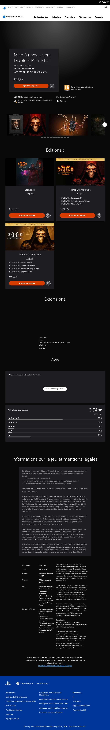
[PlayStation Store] (13, 14)
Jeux (9, 7)
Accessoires (38, 7)
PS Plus (28, 7)
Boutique (60, 7)
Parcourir (99, 14)
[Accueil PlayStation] (4, 7)
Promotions (70, 14)
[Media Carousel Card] (26, 122)
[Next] (104, 122)
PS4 (21, 7)
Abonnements (85, 14)
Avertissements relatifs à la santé (68, 620)
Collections (56, 14)
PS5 (16, 7)
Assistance (70, 7)
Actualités (49, 7)
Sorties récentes (41, 14)
